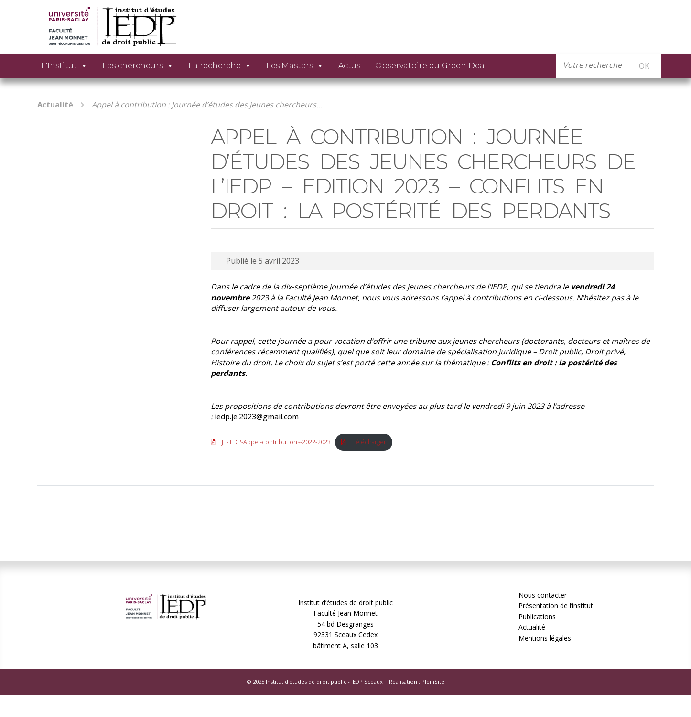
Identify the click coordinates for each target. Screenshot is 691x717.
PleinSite (432, 681)
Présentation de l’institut (555, 605)
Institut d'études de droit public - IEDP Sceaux (324, 681)
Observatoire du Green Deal (431, 65)
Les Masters (295, 65)
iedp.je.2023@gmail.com (257, 416)
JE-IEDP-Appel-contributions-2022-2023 (276, 442)
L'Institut (64, 65)
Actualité (55, 104)
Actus (349, 65)
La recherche (219, 65)
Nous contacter (542, 594)
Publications (537, 616)
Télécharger (369, 442)
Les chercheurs (137, 65)
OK (644, 66)
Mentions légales (544, 637)
